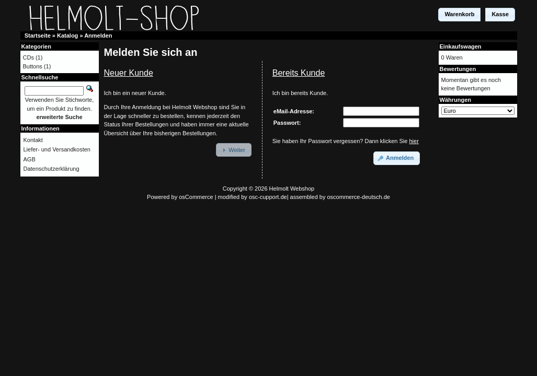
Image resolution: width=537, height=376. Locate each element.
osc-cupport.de (268, 197)
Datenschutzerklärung (51, 169)
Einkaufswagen (461, 46)
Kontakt (33, 140)
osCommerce (196, 197)
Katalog (67, 35)
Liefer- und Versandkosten (57, 149)
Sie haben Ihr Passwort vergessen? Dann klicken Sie (345, 141)
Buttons (32, 66)
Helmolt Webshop (292, 188)
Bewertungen (458, 69)
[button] (459, 14)
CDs (28, 57)
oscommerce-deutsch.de (358, 197)
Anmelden (98, 35)
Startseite (38, 35)
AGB (30, 159)
